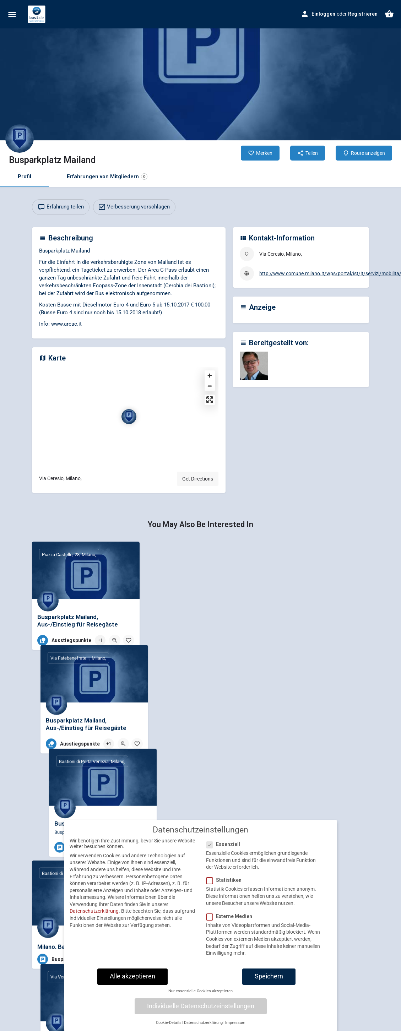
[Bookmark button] (128, 640)
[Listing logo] (19, 138)
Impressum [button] (235, 1024)
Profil (24, 176)
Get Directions (197, 479)
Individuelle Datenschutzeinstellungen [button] (200, 1008)
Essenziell (225, 846)
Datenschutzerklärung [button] (203, 1024)
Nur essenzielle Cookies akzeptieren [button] (200, 993)
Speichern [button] (269, 978)
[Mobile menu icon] (12, 14)
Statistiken (226, 882)
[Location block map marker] (128, 416)
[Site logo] (37, 14)
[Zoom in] (210, 375)
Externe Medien (231, 918)
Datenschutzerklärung (94, 913)
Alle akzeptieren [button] (132, 978)
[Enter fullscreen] (210, 400)
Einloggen (323, 14)
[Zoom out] (210, 386)
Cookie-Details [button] (168, 1024)
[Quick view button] (114, 640)
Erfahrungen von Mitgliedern (107, 176)
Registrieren (363, 14)
